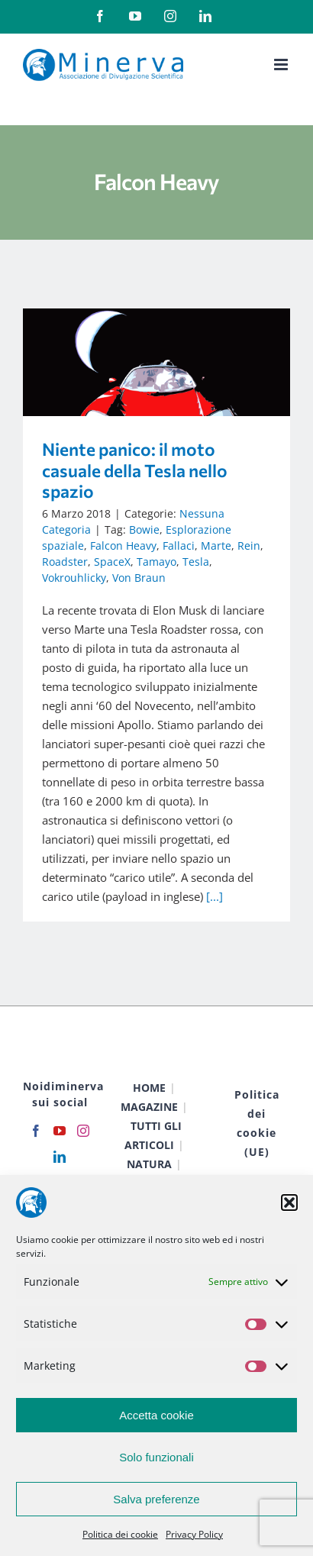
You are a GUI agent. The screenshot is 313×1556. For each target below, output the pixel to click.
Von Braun (139, 577)
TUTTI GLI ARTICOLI (153, 1135)
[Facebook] (36, 1131)
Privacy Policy (194, 1534)
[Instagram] (83, 1131)
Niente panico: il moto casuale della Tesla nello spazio (134, 470)
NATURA (149, 1164)
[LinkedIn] (59, 1157)
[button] (289, 1202)
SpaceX (112, 561)
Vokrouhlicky (74, 577)
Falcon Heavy (123, 545)
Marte (216, 545)
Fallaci (179, 545)
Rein (248, 545)
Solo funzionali (156, 1457)
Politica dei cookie (120, 1534)
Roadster (65, 561)
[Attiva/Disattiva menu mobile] (282, 64)
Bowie (144, 529)
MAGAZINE (149, 1106)
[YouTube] (59, 1131)
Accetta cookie (156, 1415)
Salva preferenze (156, 1499)
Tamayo (156, 561)
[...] (214, 896)
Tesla (195, 561)
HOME (149, 1087)
